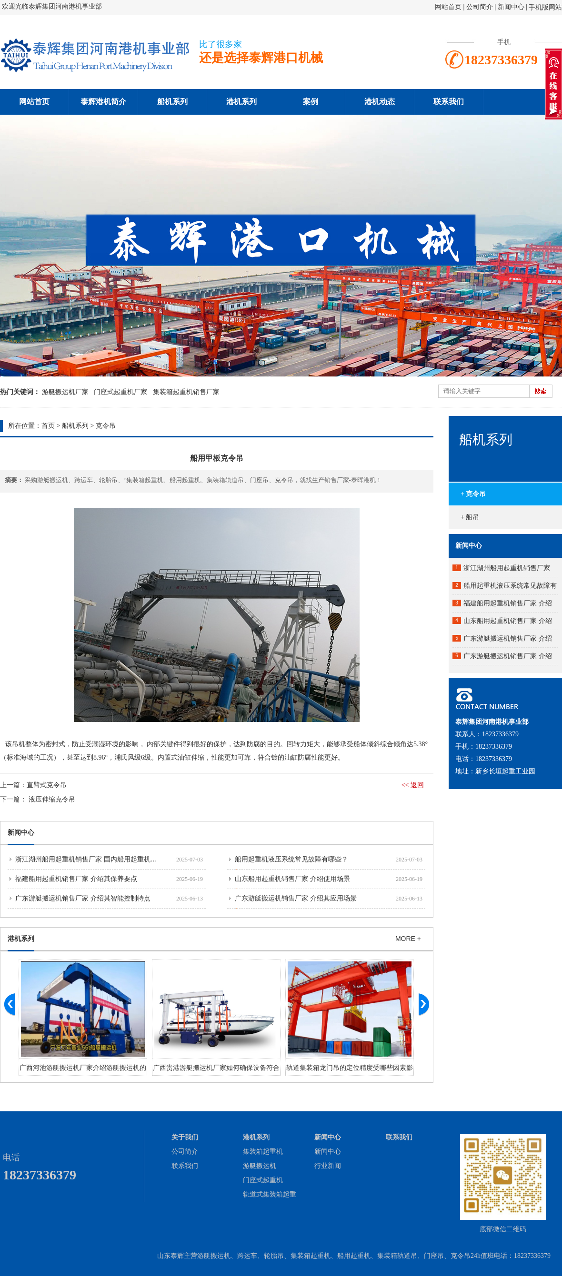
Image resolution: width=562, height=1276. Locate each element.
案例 (310, 102)
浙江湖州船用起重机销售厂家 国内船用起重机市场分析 (96, 859)
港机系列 (241, 102)
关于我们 (184, 1137)
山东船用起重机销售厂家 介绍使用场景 (292, 878)
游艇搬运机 (259, 1165)
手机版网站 (545, 7)
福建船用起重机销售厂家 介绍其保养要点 (76, 878)
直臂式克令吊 (47, 785)
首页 (48, 425)
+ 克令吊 (473, 493)
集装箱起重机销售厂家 (186, 392)
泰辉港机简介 (103, 102)
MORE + (408, 938)
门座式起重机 (263, 1180)
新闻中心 (511, 6)
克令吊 (106, 425)
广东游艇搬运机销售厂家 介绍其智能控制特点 (83, 898)
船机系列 (172, 102)
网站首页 (448, 6)
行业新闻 (327, 1165)
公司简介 (480, 6)
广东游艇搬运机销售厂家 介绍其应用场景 (296, 898)
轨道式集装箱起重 (269, 1194)
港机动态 (379, 102)
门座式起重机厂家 (120, 392)
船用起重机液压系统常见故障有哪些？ (291, 859)
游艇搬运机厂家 (65, 392)
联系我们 (448, 102)
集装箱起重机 (263, 1151)
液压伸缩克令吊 (52, 799)
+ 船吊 (470, 517)
